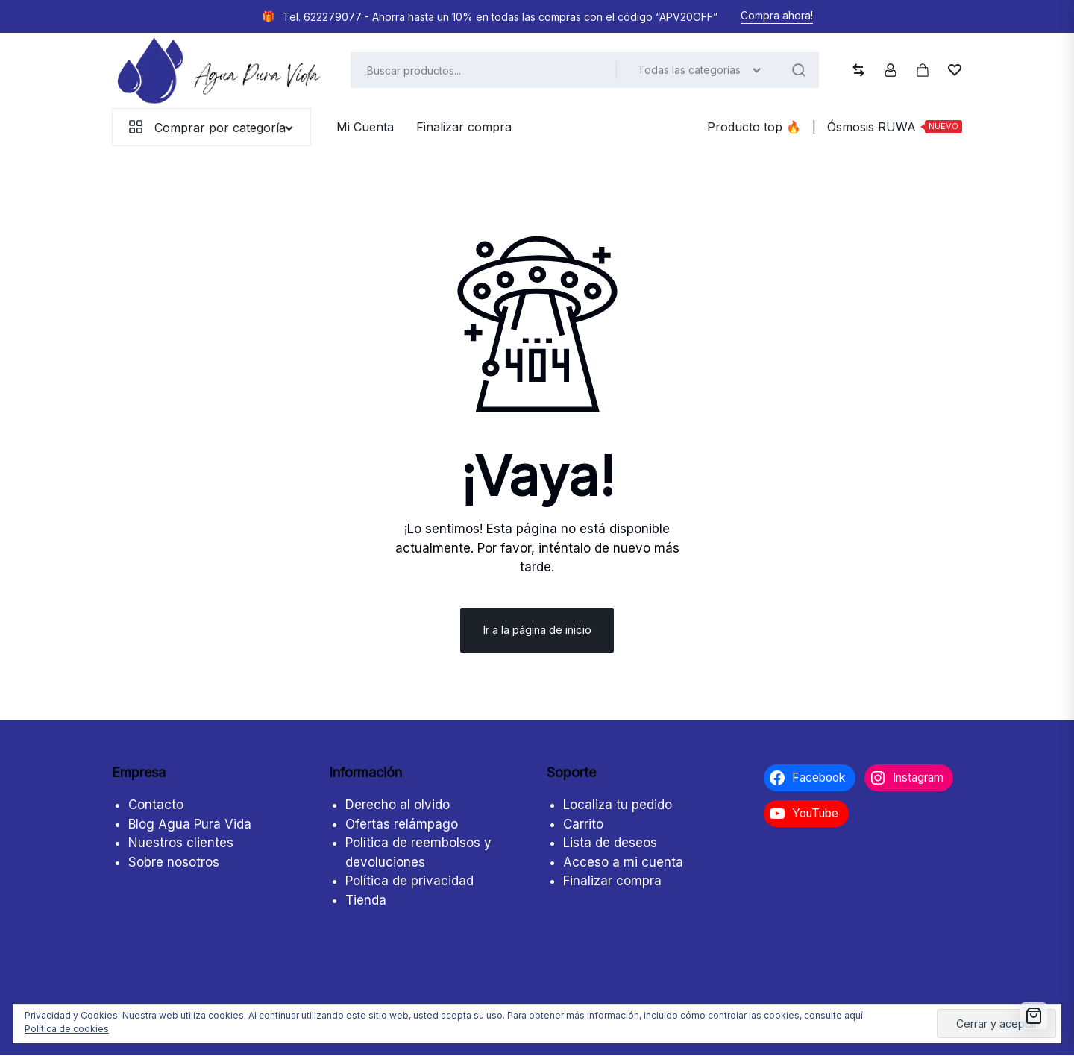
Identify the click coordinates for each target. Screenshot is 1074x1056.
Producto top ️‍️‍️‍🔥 (754, 127)
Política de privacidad (409, 881)
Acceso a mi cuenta (623, 862)
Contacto (155, 805)
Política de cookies (67, 1028)
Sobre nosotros (173, 862)
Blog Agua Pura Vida (189, 824)
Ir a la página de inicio (537, 630)
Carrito (583, 824)
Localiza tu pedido (617, 805)
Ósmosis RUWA (894, 126)
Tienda (365, 900)
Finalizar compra (464, 126)
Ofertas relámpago (401, 824)
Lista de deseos (610, 843)
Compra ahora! (777, 15)
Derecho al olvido (397, 805)
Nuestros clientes (180, 843)
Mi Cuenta (365, 126)
